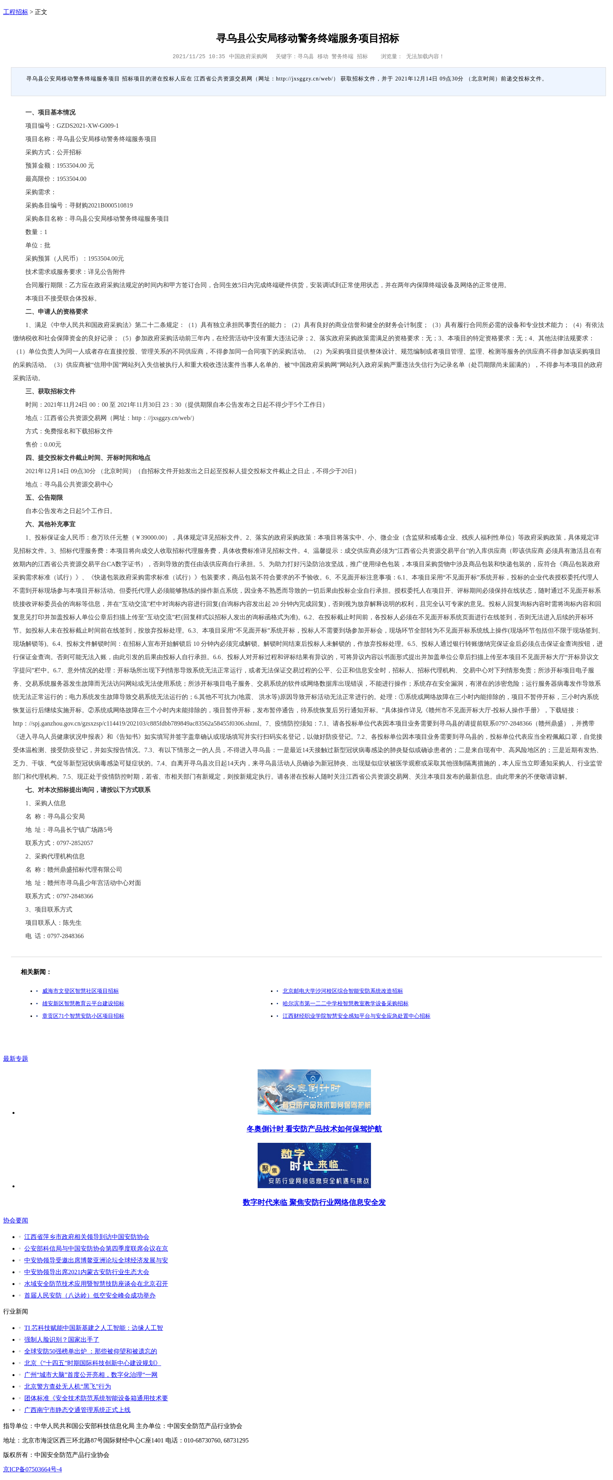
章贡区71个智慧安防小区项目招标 (83, 1016)
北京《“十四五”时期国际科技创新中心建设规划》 (92, 1363)
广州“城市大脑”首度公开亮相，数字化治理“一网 (91, 1374)
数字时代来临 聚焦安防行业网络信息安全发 (314, 1202)
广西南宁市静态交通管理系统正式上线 (77, 1410)
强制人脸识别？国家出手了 (61, 1339)
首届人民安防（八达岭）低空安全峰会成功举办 (90, 1295)
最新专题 (15, 1058)
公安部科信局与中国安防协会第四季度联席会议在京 (96, 1248)
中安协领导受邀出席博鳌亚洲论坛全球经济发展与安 (96, 1260)
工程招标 (15, 12)
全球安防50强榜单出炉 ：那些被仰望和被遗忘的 (90, 1351)
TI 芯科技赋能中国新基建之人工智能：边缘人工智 (93, 1327)
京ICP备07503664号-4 (32, 1469)
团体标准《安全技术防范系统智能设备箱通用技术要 (96, 1398)
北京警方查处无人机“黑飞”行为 (67, 1386)
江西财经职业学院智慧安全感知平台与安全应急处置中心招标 (356, 1016)
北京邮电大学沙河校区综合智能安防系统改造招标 (343, 991)
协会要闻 (15, 1220)
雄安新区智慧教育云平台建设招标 (83, 1003)
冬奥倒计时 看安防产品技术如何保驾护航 (314, 1129)
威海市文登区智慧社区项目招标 (80, 991)
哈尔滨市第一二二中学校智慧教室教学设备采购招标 (346, 1003)
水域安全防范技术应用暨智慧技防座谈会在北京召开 (96, 1283)
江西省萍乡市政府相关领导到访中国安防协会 (86, 1236)
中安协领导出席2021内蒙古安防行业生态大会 (86, 1272)
